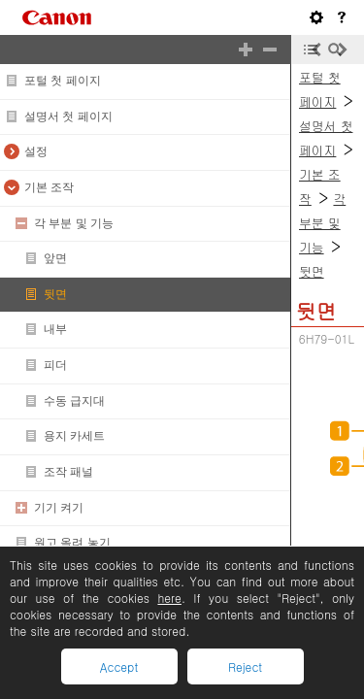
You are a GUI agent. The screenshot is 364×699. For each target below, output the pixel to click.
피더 (55, 365)
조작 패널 (68, 472)
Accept (119, 666)
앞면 (55, 258)
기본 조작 (49, 187)
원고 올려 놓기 (72, 542)
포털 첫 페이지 (62, 80)
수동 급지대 (74, 401)
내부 (55, 329)
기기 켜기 (58, 508)
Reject (245, 666)
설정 (36, 151)
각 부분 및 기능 (74, 223)
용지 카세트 (74, 436)
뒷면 (55, 294)
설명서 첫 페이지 (68, 116)
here (169, 597)
